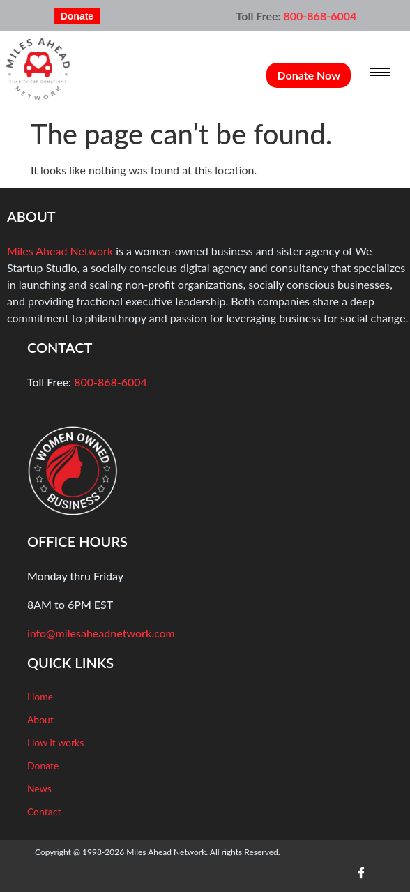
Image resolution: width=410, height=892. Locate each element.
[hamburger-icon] (380, 72)
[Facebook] (361, 872)
